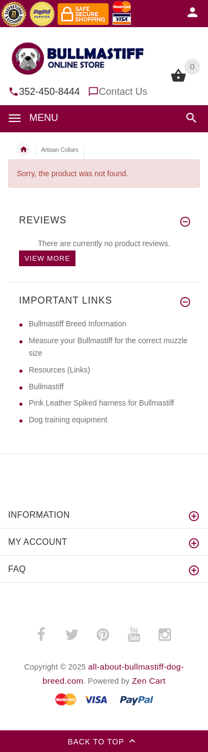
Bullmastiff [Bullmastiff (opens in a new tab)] (46, 386)
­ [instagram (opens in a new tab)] (164, 635)
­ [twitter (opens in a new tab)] (72, 635)
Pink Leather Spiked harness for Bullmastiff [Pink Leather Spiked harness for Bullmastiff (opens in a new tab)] (101, 403)
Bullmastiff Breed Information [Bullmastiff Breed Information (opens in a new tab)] (78, 323)
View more (47, 258)
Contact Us (123, 91)
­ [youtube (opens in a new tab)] (133, 635)
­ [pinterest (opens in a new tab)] (103, 635)
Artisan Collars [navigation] (59, 149)
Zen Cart (149, 680)
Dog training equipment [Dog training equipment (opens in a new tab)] (68, 419)
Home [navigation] (23, 150)
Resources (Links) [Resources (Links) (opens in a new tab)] (59, 369)
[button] (191, 118)
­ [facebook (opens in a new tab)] (41, 635)
